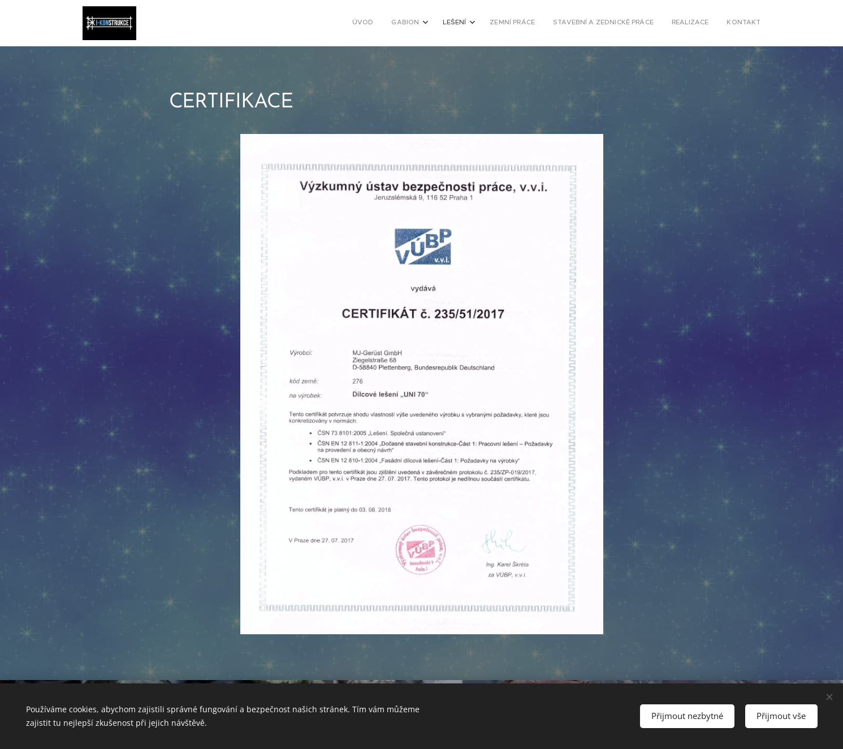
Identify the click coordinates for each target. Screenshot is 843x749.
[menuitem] (644, 23)
